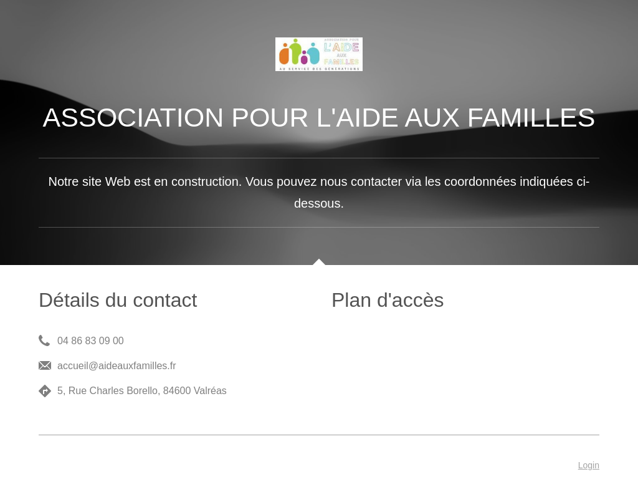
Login (588, 465)
